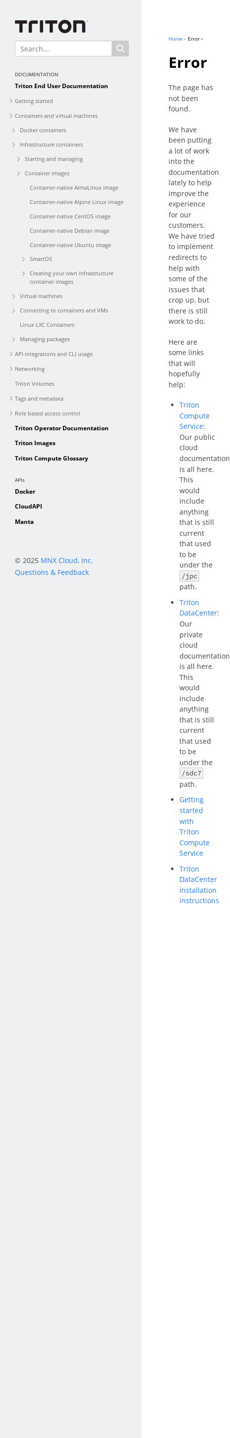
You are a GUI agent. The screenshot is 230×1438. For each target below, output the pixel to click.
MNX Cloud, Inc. (67, 560)
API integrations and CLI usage (54, 354)
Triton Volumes (34, 383)
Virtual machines (41, 296)
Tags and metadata (39, 398)
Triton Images (35, 443)
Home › (177, 38)
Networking (30, 368)
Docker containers (43, 130)
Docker (25, 491)
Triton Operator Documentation (62, 428)
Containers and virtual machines (56, 115)
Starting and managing (54, 158)
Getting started (34, 100)
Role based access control (47, 413)
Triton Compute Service (194, 415)
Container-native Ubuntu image (70, 245)
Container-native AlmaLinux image (74, 187)
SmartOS (41, 258)
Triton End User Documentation (61, 86)
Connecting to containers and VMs (64, 310)
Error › (195, 38)
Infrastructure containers (51, 144)
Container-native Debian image (70, 230)
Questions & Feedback (52, 572)
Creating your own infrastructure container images (72, 277)
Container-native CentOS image (70, 216)
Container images (47, 173)
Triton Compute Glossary (51, 458)
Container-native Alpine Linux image (76, 201)
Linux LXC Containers (47, 324)
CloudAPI (28, 506)
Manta (24, 521)
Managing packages (45, 339)
